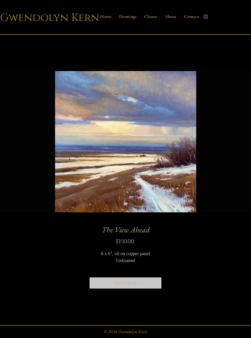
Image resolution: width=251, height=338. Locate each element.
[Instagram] (205, 16)
